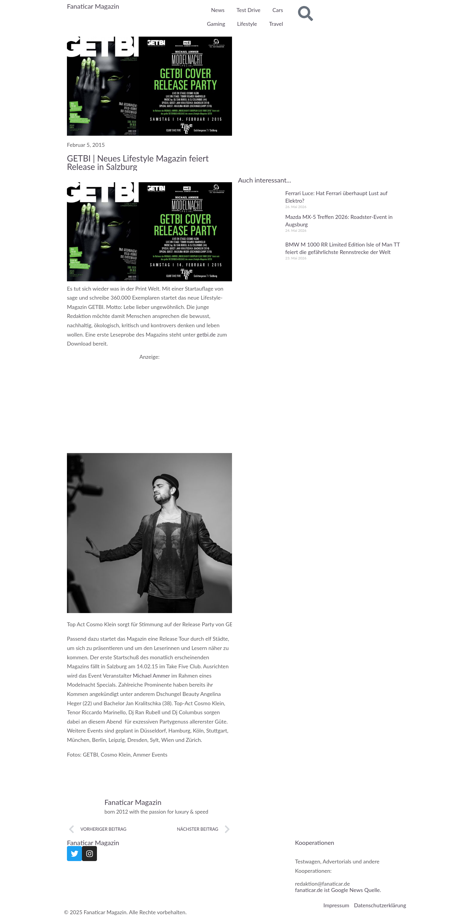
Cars (278, 10)
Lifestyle (247, 23)
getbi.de (206, 334)
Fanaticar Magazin (93, 6)
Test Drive (249, 10)
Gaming (216, 23)
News (217, 10)
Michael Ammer (151, 675)
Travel (276, 23)
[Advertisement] (149, 402)
